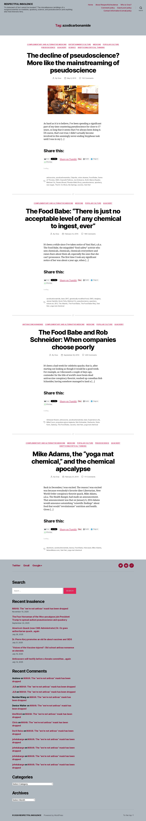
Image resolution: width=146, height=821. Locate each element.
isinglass (97, 299)
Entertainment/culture (79, 44)
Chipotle (74, 177)
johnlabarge (18, 739)
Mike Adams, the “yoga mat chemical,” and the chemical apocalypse (73, 461)
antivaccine (50, 177)
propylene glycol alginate (65, 422)
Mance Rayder (94, 180)
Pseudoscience (48, 47)
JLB (14, 686)
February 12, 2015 (71, 234)
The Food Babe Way (88, 304)
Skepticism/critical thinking (91, 47)
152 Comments (87, 78)
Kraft (87, 180)
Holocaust (87, 548)
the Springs (72, 185)
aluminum (50, 548)
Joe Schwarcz (79, 180)
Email (26, 565)
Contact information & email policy (117, 11)
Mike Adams (96, 548)
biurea (71, 548)
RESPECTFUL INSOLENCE (18, 4)
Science (72, 47)
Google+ (37, 565)
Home (90, 5)
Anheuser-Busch (52, 420)
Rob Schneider (81, 422)
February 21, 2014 (71, 477)
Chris (15, 722)
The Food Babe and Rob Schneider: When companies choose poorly (73, 339)
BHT (67, 299)
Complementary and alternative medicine (46, 44)
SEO (56, 304)
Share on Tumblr (68, 159)
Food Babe (93, 177)
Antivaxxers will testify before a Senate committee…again (41, 659)
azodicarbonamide (63, 177)
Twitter (16, 565)
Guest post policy (124, 8)
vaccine (80, 185)
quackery (98, 182)
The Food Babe (74, 304)
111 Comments (89, 477)
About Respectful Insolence (106, 5)
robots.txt (50, 304)
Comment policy (108, 8)
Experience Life (94, 420)
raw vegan (50, 185)
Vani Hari (87, 185)
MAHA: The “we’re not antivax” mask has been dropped (40, 608)
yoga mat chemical (57, 306)
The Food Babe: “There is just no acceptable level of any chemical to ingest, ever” (73, 218)
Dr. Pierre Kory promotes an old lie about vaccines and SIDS (42, 639)
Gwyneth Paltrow (66, 180)
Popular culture (111, 44)
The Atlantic (63, 304)
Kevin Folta (63, 301)
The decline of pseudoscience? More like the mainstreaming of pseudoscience (73, 62)
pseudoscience (88, 182)
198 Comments (90, 234)
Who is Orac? (126, 5)
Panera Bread (61, 182)
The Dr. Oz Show (61, 185)
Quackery (61, 47)
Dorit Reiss (17, 731)
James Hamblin (52, 301)
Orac (59, 78)
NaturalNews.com (53, 550)
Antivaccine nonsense (32, 324)
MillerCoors (50, 422)
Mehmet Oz (50, 182)
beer (63, 299)
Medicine (97, 44)
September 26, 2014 (71, 355)
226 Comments (91, 355)
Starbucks (91, 422)
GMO (57, 180)
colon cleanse (83, 177)
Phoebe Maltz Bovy (74, 182)
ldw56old (17, 714)
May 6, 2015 (71, 78)
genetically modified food (79, 299)
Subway (54, 425)
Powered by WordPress (53, 815)
